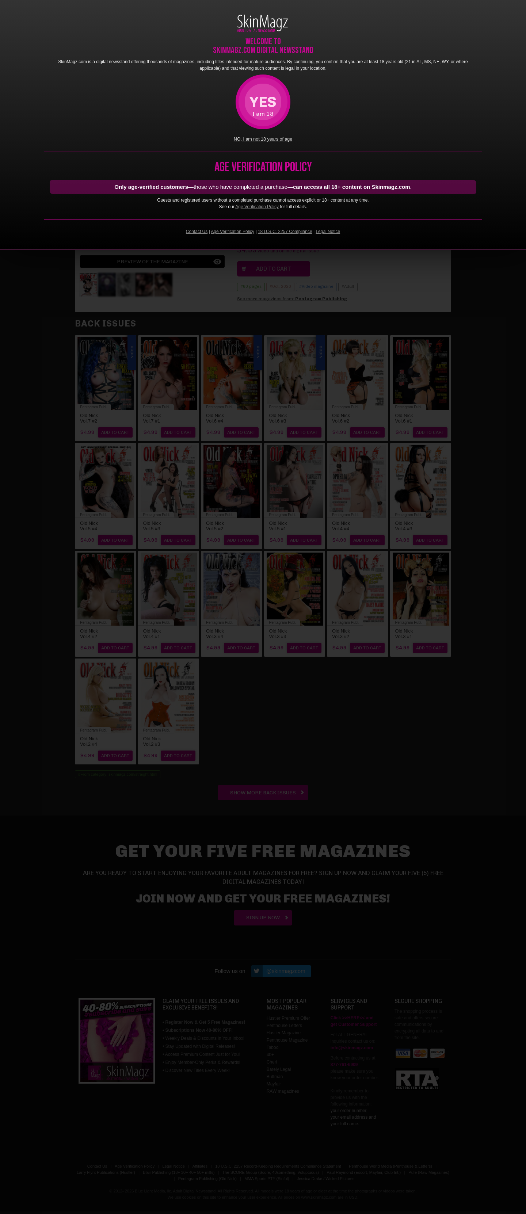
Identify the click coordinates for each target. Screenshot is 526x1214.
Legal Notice (328, 231)
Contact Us (196, 231)
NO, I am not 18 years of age (263, 139)
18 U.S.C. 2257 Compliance (285, 231)
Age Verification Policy (257, 206)
